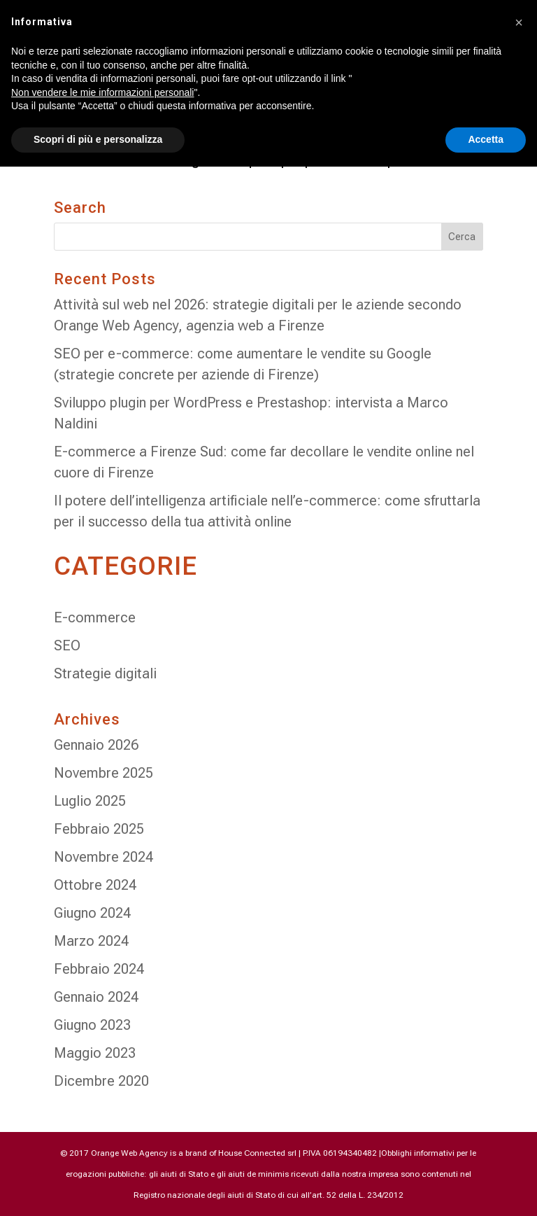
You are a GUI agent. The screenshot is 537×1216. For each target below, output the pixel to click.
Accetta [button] (485, 139)
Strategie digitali (105, 673)
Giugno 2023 (92, 1024)
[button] (519, 22)
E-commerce (95, 617)
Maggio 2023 (95, 1052)
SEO (67, 645)
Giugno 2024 (92, 912)
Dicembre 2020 (101, 1080)
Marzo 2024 (91, 940)
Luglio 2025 (90, 800)
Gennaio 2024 (96, 996)
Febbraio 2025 (99, 828)
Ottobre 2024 (95, 884)
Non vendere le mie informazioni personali (102, 92)
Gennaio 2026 (96, 744)
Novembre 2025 (103, 772)
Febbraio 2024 (99, 968)
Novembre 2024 (103, 856)
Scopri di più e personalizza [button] (98, 139)
